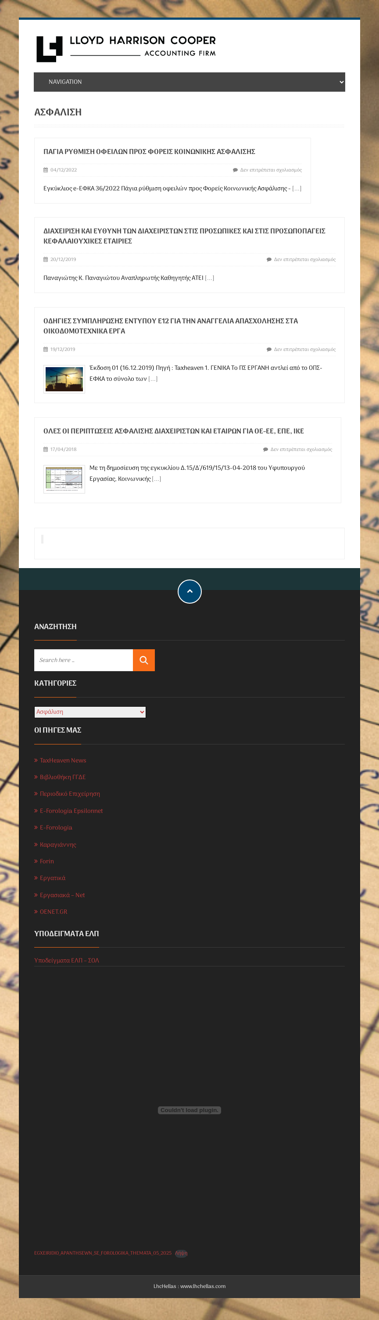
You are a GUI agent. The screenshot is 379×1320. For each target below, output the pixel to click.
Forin (47, 862)
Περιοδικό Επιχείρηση (70, 794)
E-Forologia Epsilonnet (71, 811)
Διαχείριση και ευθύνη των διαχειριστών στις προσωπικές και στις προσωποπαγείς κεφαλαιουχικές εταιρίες (184, 236)
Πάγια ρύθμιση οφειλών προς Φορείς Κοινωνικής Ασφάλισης (149, 152)
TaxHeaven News (63, 761)
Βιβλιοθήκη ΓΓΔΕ (63, 778)
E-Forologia (56, 828)
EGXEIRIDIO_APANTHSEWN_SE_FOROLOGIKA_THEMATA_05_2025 (103, 1253)
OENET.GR (53, 912)
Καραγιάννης (58, 845)
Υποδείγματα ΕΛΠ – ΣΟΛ (66, 961)
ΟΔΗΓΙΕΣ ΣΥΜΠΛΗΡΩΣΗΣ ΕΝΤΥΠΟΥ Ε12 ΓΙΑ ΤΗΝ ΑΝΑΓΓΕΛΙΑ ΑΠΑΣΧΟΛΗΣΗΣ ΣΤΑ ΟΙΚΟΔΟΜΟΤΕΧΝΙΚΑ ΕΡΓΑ (170, 326)
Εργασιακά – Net (62, 896)
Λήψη (181, 1253)
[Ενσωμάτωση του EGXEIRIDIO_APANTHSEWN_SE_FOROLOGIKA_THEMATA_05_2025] (189, 1110)
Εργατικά (52, 878)
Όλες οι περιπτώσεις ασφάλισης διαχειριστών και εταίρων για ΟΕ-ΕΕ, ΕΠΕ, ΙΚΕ (173, 431)
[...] (297, 189)
